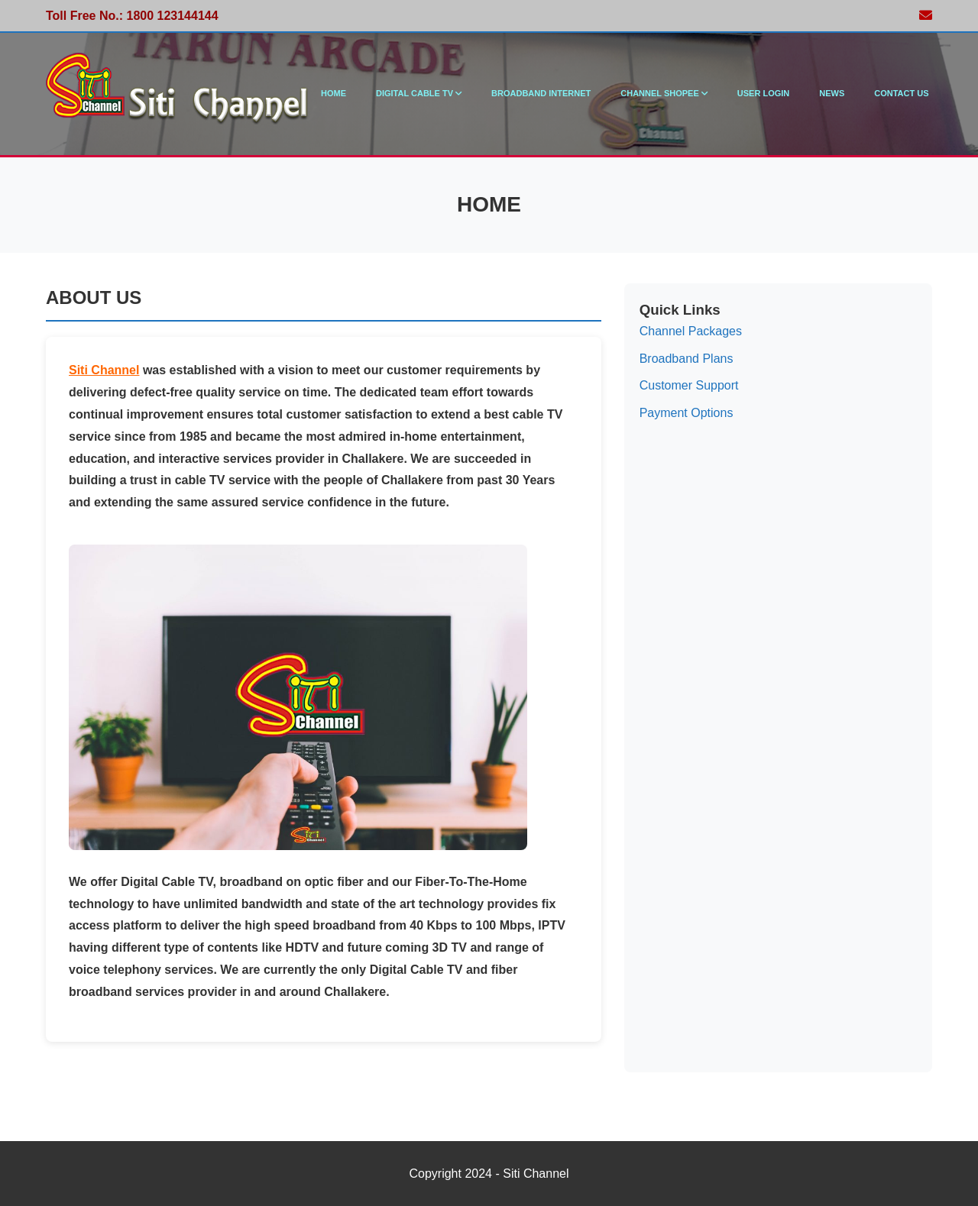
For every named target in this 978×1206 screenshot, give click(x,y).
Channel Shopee (664, 93)
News (831, 93)
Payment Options (687, 412)
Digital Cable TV (418, 93)
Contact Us (901, 93)
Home (333, 93)
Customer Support (689, 385)
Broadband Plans (687, 358)
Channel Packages (691, 331)
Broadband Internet (541, 93)
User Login (763, 93)
